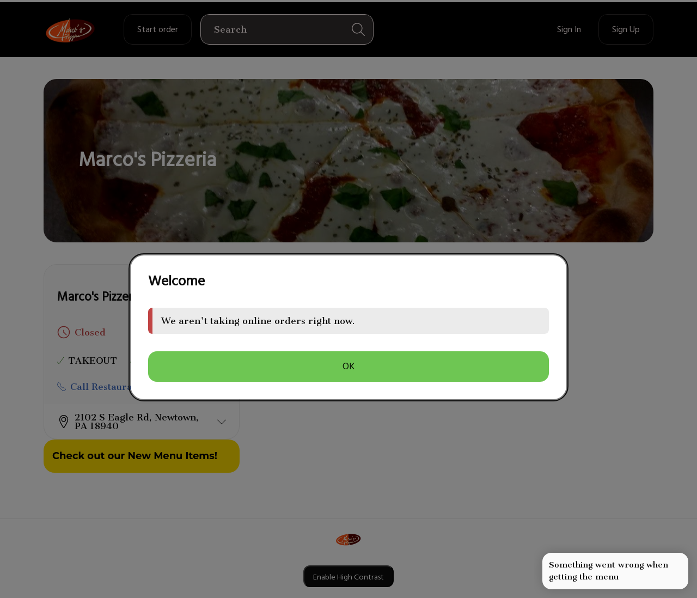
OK (349, 366)
